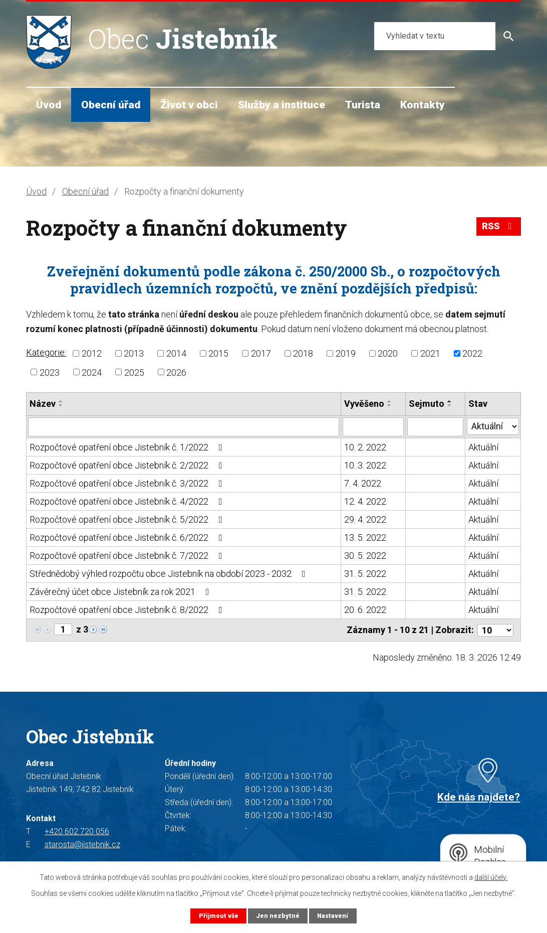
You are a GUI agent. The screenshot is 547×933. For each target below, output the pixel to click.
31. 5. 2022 (365, 573)
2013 (134, 353)
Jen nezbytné (277, 915)
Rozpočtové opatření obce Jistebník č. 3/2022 (128, 483)
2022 (472, 353)
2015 (218, 353)
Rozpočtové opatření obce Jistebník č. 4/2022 (128, 501)
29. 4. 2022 (365, 519)
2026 (176, 372)
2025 (134, 372)
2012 (92, 353)
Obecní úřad (110, 104)
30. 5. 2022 (365, 555)
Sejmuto (426, 403)
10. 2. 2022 (365, 447)
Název (43, 403)
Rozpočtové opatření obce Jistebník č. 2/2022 (128, 465)
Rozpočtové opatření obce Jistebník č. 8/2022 (128, 609)
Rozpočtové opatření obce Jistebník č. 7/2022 (128, 555)
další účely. (490, 877)
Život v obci (189, 104)
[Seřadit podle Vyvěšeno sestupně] (389, 405)
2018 (303, 353)
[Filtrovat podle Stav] (493, 425)
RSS (499, 226)
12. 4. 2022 (365, 501)
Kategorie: (46, 352)
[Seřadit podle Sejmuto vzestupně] (449, 401)
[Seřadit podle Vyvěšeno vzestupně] (389, 401)
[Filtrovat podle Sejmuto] (435, 426)
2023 (50, 372)
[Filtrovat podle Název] (183, 426)
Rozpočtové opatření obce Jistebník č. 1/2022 (128, 447)
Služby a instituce (281, 104)
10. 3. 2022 (365, 465)
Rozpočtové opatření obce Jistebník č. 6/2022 (128, 537)
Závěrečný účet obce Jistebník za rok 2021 (121, 591)
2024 (92, 372)
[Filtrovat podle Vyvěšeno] (373, 426)
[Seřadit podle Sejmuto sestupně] (449, 405)
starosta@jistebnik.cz (82, 844)
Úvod (48, 104)
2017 (261, 353)
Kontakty (422, 104)
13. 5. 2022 (365, 537)
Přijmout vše (218, 915)
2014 (176, 353)
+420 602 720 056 (77, 831)
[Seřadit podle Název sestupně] (61, 405)
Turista (362, 104)
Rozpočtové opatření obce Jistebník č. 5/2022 (128, 519)
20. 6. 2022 (365, 609)
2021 (430, 353)
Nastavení (333, 915)
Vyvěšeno (364, 403)
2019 (346, 353)
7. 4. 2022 (362, 483)
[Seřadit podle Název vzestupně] (61, 401)
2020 (388, 353)
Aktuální (483, 447)
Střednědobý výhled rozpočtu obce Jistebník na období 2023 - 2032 (170, 573)
